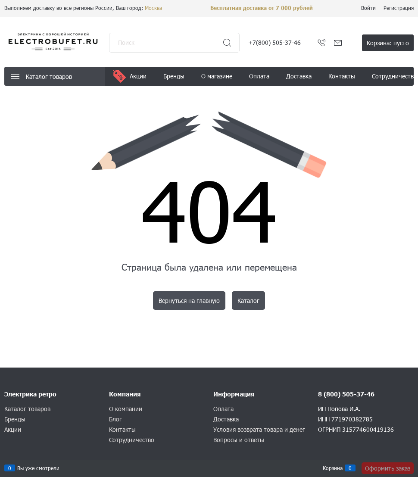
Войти (368, 8)
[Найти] (227, 43)
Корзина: (388, 43)
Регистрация (399, 8)
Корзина (333, 468)
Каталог (248, 300)
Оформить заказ (387, 468)
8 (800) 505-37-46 (346, 394)
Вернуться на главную (189, 300)
